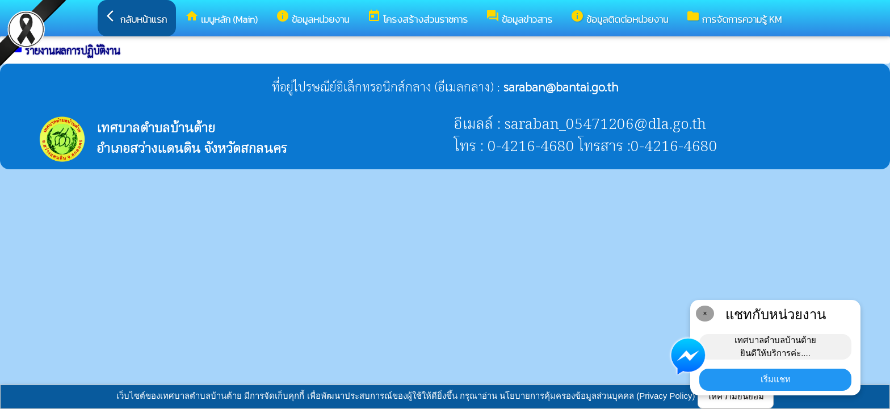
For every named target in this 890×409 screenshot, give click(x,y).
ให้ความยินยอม (735, 396)
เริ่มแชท (776, 379)
